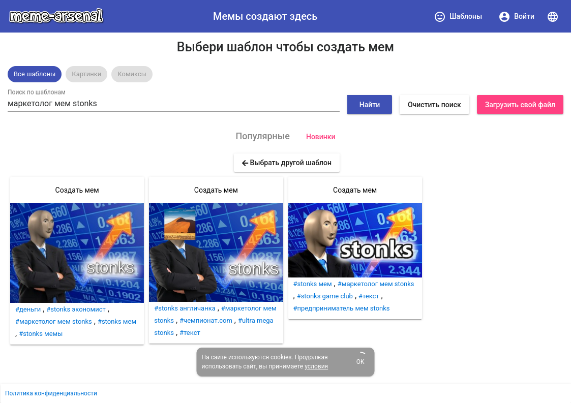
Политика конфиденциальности (51, 393)
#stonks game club (325, 296)
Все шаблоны (34, 74)
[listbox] (285, 74)
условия (316, 366)
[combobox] (174, 103)
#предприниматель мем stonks (341, 308)
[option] (35, 74)
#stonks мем (117, 321)
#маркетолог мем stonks (53, 321)
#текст (189, 332)
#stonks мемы (41, 333)
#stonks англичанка (185, 308)
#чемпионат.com (205, 320)
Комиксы (131, 74)
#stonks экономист (75, 309)
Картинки (86, 74)
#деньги (28, 309)
